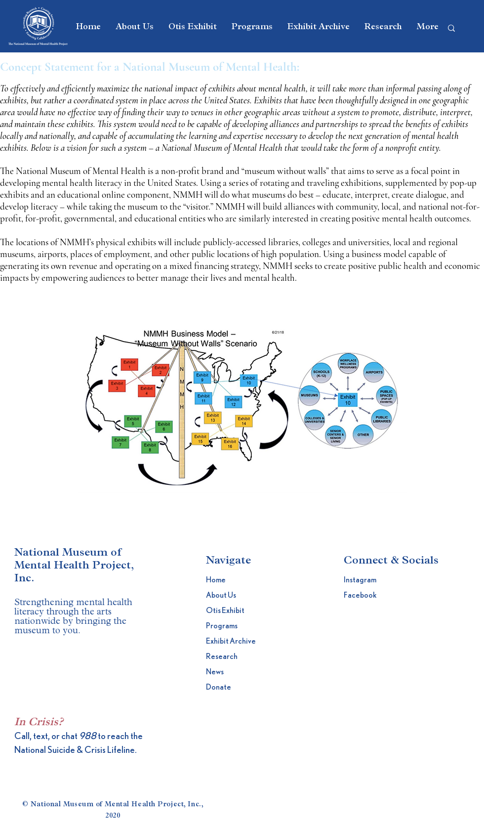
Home (216, 580)
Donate (218, 687)
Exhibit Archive (229, 641)
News (215, 672)
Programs (222, 626)
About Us (221, 595)
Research (222, 656)
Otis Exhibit (225, 610)
